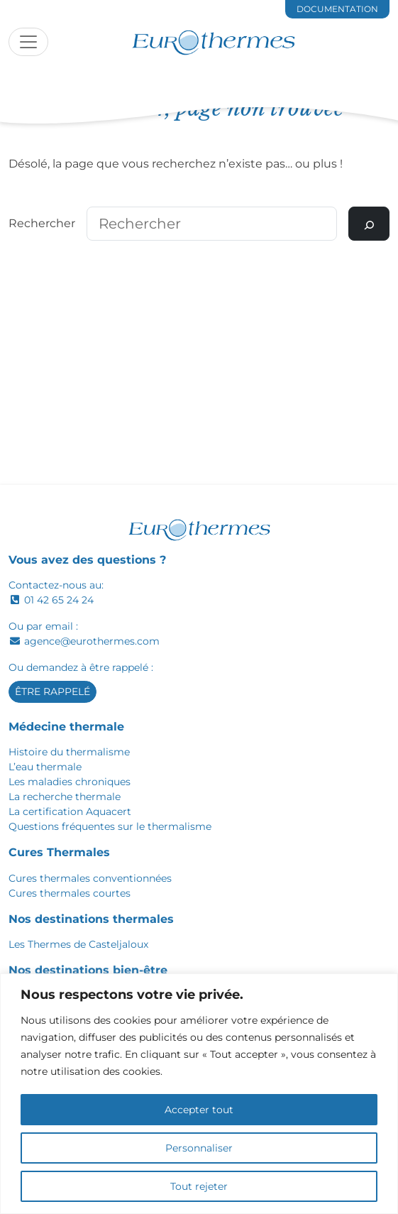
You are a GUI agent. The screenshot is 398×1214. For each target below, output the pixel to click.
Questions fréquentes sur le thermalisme (110, 826)
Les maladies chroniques (70, 781)
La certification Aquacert (70, 811)
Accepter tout (199, 1109)
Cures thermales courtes (70, 893)
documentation (337, 9)
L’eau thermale (45, 766)
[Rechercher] (368, 224)
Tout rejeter (199, 1186)
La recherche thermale (65, 796)
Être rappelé (52, 691)
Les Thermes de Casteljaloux (78, 944)
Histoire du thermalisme (69, 751)
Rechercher (42, 223)
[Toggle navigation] (28, 42)
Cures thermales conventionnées (90, 878)
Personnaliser (199, 1148)
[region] (199, 1093)
